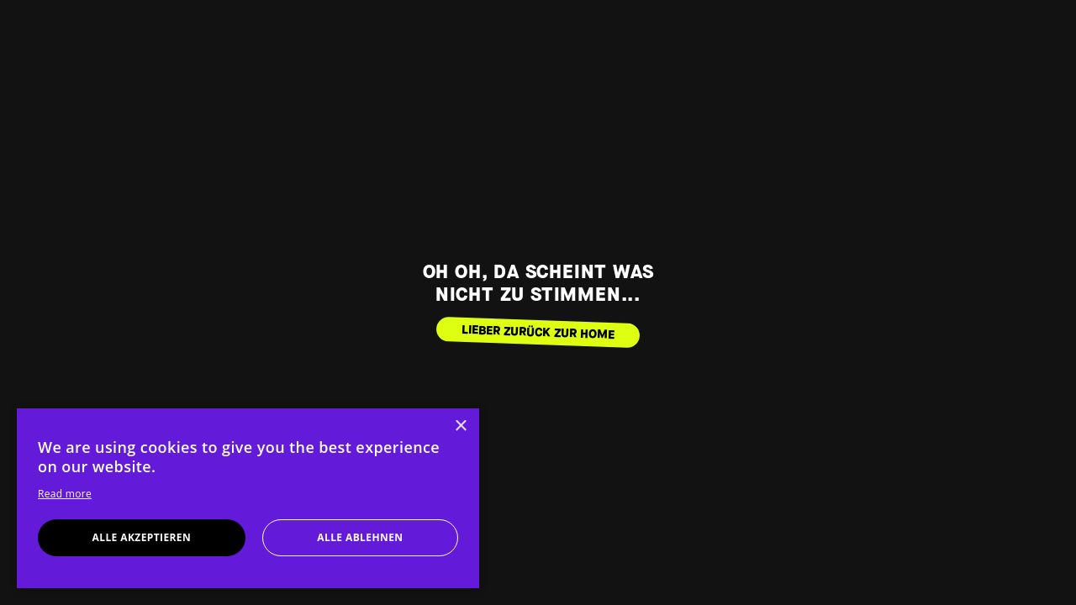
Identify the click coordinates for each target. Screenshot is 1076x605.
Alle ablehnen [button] (360, 537)
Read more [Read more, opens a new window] (65, 494)
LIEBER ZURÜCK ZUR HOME (538, 331)
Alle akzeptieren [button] (142, 537)
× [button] (460, 426)
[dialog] (248, 498)
